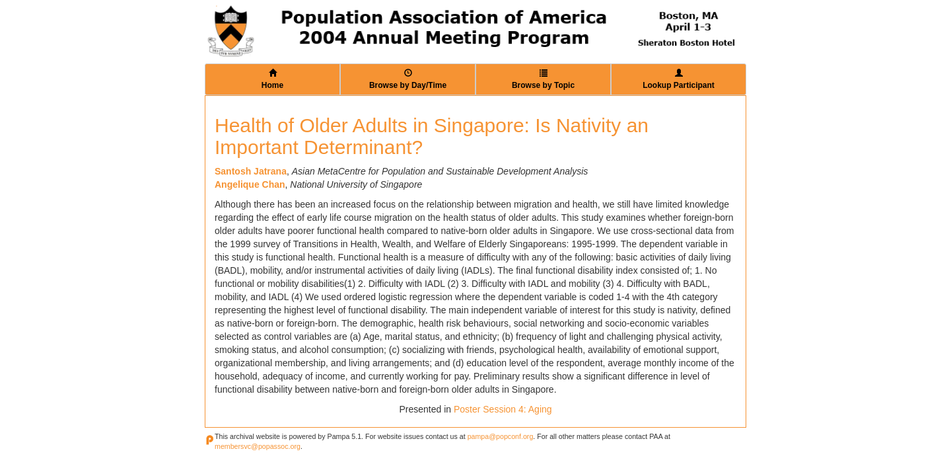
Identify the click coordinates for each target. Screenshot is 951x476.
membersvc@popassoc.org (257, 446)
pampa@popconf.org (501, 436)
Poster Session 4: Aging (503, 409)
